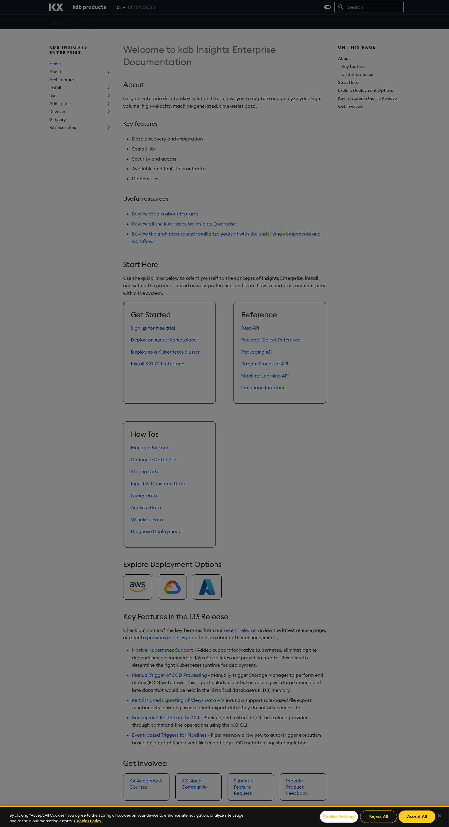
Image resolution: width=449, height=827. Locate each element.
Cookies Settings (339, 816)
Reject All (378, 816)
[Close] (439, 815)
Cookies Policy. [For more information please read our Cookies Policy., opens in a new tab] (88, 820)
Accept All (417, 816)
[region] (224, 816)
